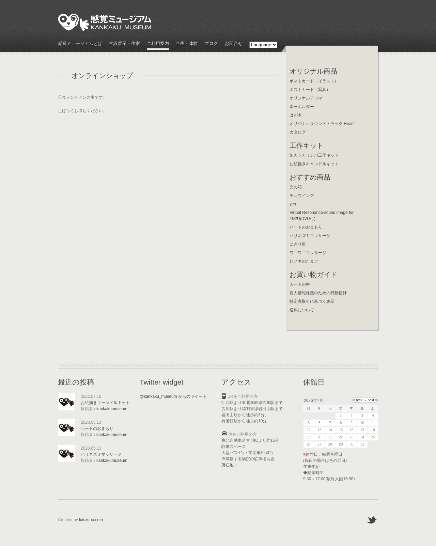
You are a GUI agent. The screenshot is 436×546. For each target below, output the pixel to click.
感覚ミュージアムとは (80, 44)
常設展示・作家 (124, 44)
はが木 (296, 115)
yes (293, 204)
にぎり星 (298, 244)
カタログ (298, 132)
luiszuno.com (91, 519)
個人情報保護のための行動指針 (318, 293)
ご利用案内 (158, 44)
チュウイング (302, 195)
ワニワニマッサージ (308, 252)
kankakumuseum (111, 408)
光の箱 (296, 187)
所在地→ (229, 465)
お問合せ (234, 44)
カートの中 (300, 284)
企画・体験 (187, 44)
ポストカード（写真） (310, 89)
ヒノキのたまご (304, 261)
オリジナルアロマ (306, 98)
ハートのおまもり (306, 227)
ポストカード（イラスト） (314, 81)
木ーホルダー (302, 106)
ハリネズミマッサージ (310, 235)
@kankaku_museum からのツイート (173, 396)
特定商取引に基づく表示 (312, 301)
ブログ (211, 44)
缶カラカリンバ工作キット (314, 155)
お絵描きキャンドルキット (314, 163)
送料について (302, 310)
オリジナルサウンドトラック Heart (322, 123)
